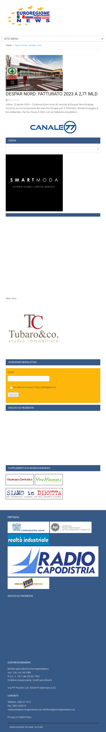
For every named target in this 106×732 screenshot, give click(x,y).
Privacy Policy (32, 387)
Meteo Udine (11, 298)
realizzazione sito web (21, 727)
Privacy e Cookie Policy (19, 717)
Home (9, 45)
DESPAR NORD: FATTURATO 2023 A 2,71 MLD (52, 94)
